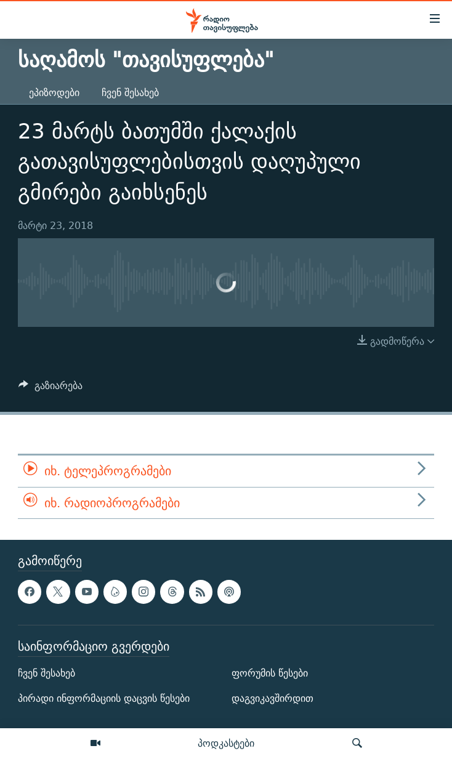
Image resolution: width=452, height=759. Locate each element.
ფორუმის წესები (270, 673)
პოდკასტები (226, 743)
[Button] (50, 389)
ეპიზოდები (54, 92)
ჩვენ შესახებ (130, 92)
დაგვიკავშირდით (272, 698)
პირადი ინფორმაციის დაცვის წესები (104, 698)
